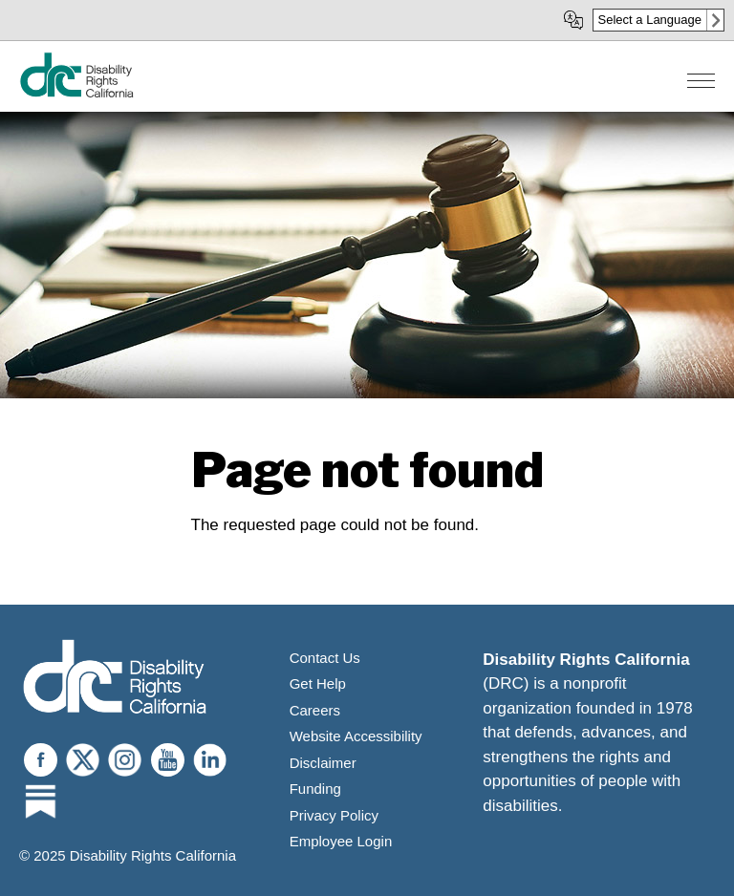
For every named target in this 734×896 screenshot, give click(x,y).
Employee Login (341, 841)
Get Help (318, 683)
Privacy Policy (334, 815)
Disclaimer (323, 763)
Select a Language (650, 19)
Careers (315, 710)
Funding (315, 788)
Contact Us (325, 658)
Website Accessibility (356, 736)
